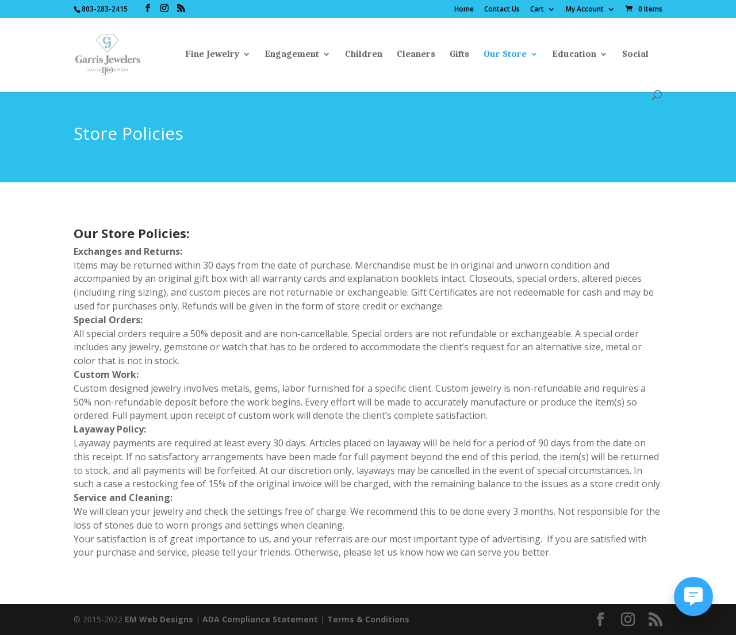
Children (363, 54)
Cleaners (416, 54)
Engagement (292, 54)
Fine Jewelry (212, 54)
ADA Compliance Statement (260, 619)
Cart (537, 10)
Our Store (505, 54)
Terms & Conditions (368, 619)
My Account (585, 10)
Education (574, 54)
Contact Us (502, 10)
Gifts (459, 54)
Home (464, 10)
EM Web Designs (160, 619)
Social (635, 54)
